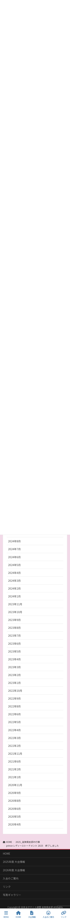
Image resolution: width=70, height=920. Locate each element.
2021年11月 (15, 753)
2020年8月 (14, 801)
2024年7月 (14, 549)
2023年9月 (14, 620)
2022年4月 (14, 730)
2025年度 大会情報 (14, 862)
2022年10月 (15, 690)
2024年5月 (14, 565)
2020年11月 (15, 785)
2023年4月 (14, 659)
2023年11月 (15, 604)
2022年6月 (14, 714)
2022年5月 (14, 722)
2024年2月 (14, 588)
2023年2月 (14, 675)
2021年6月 (14, 761)
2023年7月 (14, 635)
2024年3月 (14, 580)
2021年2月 (14, 769)
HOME (6, 853)
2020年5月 (14, 816)
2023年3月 (14, 667)
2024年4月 (14, 573)
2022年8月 (14, 706)
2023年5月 (14, 651)
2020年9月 (14, 793)
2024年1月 (14, 596)
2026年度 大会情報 (14, 870)
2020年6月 (14, 809)
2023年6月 (14, 643)
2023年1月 (14, 683)
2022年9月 (14, 698)
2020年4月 (14, 824)
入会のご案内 (10, 878)
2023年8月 (14, 628)
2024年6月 (14, 557)
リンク (7, 886)
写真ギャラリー (12, 895)
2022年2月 (14, 746)
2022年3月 (14, 738)
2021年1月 (14, 777)
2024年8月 (14, 541)
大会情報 (32, 914)
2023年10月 (15, 612)
